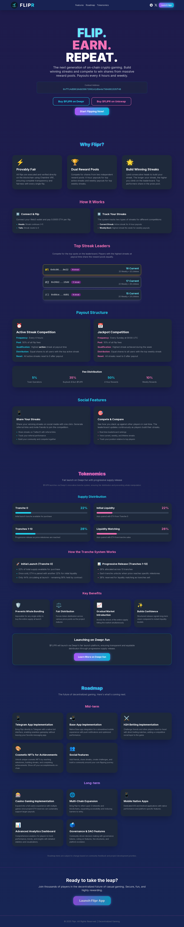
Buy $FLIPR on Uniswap (111, 101)
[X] (155, 5)
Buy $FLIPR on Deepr (71, 101)
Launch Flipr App (92, 900)
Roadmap (90, 5)
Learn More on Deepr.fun (92, 657)
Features (79, 5)
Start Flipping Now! (92, 111)
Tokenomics (103, 5)
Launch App (166, 5)
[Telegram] (151, 5)
